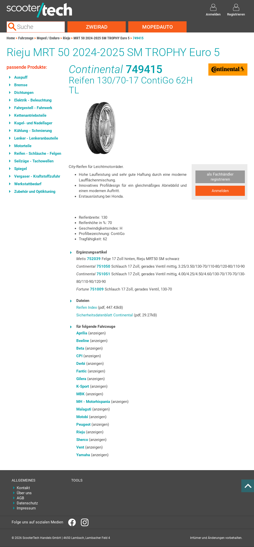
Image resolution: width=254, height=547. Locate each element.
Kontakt (23, 488)
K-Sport (82, 386)
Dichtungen (23, 92)
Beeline (82, 340)
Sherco (82, 439)
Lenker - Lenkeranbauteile (36, 138)
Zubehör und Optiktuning (35, 191)
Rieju (66, 38)
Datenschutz (27, 503)
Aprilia (81, 333)
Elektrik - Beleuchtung (33, 100)
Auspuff (20, 77)
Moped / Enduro (48, 38)
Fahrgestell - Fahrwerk (33, 108)
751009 (97, 289)
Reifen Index (86, 307)
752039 (94, 259)
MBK (80, 394)
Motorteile (22, 146)
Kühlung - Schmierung (33, 130)
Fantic (81, 371)
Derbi (80, 363)
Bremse (20, 85)
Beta (80, 348)
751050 (103, 266)
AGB (20, 498)
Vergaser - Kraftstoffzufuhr (37, 176)
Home (11, 38)
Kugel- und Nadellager (33, 123)
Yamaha (83, 455)
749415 (138, 38)
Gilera (81, 379)
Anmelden (220, 191)
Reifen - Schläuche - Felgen (37, 153)
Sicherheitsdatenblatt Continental (104, 315)
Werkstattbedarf (27, 184)
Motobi (82, 417)
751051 (103, 274)
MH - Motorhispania (93, 401)
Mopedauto (157, 27)
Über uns (24, 493)
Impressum (26, 508)
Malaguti (83, 409)
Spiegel (20, 168)
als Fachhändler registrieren (220, 177)
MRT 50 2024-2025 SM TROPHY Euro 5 (102, 38)
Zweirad (96, 27)
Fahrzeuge (25, 38)
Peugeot (83, 424)
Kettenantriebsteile (30, 115)
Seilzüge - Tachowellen (33, 161)
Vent (80, 447)
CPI (79, 356)
